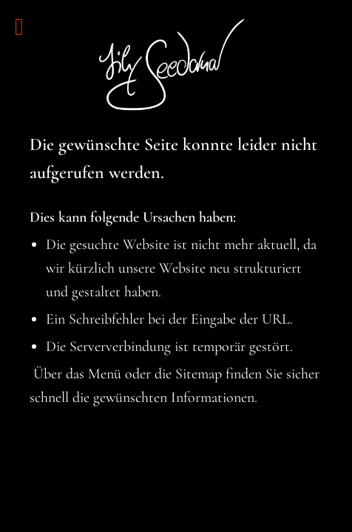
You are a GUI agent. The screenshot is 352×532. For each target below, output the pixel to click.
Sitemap (198, 374)
